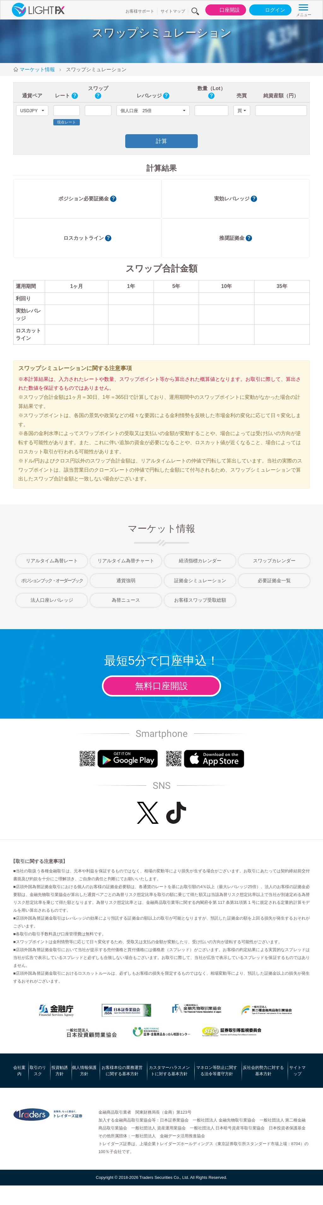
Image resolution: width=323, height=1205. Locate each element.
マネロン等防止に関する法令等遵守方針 (216, 1070)
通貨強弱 (125, 580)
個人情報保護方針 (84, 1070)
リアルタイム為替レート (52, 560)
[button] (32, 110)
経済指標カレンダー (200, 560)
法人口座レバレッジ (52, 600)
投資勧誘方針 (59, 1070)
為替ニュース (126, 600)
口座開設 (224, 10)
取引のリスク (38, 1070)
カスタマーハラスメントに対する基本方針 (169, 1070)
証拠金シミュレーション (200, 580)
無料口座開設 (161, 686)
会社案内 (19, 1070)
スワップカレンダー (274, 560)
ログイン (270, 10)
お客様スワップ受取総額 (200, 600)
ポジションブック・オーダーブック (52, 580)
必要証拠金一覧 (274, 580)
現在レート (66, 122)
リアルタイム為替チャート (125, 560)
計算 (161, 141)
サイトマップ (173, 11)
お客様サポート (140, 11)
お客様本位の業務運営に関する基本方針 (122, 1070)
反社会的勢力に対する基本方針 (263, 1070)
